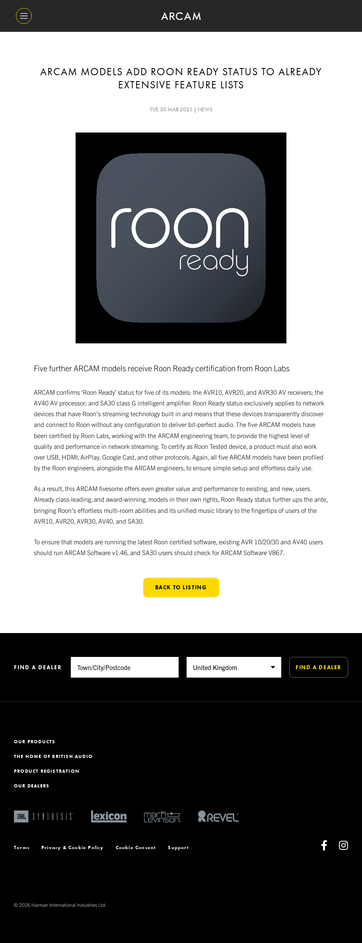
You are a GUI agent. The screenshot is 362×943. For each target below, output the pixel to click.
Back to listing (181, 587)
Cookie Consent (136, 847)
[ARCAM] (181, 16)
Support (178, 847)
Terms (21, 847)
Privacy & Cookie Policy (72, 847)
